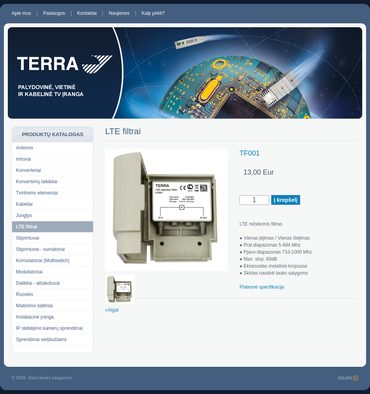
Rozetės (24, 294)
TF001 (250, 153)
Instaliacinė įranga (35, 317)
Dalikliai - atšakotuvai (38, 283)
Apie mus (21, 13)
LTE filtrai (26, 226)
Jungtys (24, 215)
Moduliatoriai (29, 272)
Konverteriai (28, 170)
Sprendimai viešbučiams (41, 339)
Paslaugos (54, 13)
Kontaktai (87, 13)
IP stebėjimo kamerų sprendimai (49, 328)
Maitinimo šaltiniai (34, 305)
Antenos (24, 148)
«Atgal (111, 310)
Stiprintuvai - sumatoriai (40, 249)
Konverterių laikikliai (36, 181)
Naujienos (119, 13)
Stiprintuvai (27, 238)
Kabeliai (24, 204)
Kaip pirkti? (153, 13)
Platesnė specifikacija (262, 287)
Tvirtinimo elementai (37, 193)
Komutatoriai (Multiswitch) (42, 260)
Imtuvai (23, 159)
